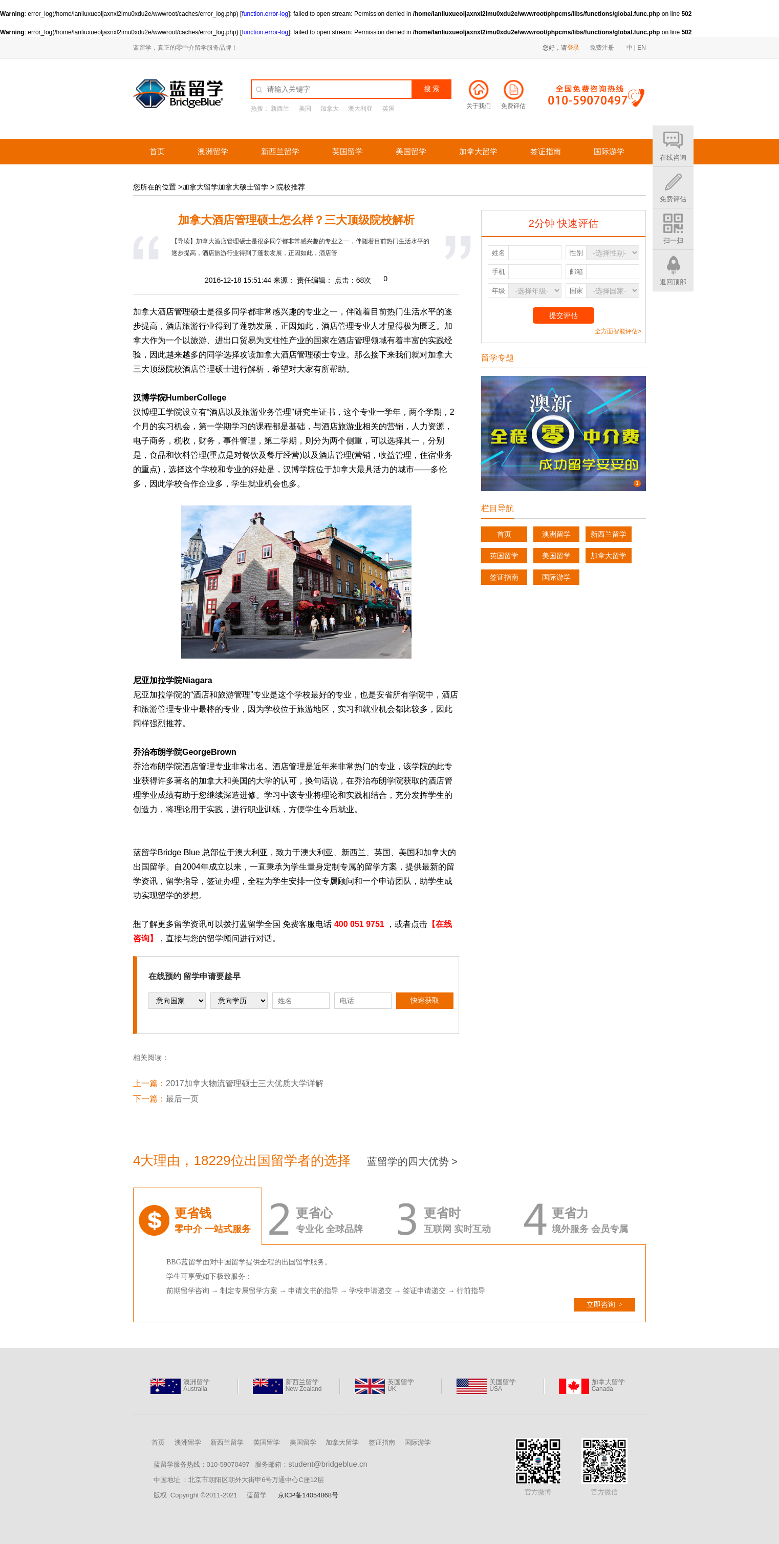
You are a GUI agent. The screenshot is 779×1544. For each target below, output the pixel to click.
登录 (573, 47)
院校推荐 (290, 187)
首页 (157, 151)
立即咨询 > (605, 1304)
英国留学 (347, 151)
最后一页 (182, 1098)
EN (641, 47)
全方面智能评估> (618, 331)
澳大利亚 (360, 108)
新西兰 (280, 108)
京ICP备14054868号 (308, 1495)
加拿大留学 (478, 151)
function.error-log (265, 13)
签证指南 (545, 151)
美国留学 (411, 151)
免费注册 (602, 47)
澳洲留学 (213, 151)
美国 (305, 108)
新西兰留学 (280, 151)
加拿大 (329, 108)
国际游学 (609, 151)
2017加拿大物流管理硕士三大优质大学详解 (244, 1083)
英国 (388, 108)
